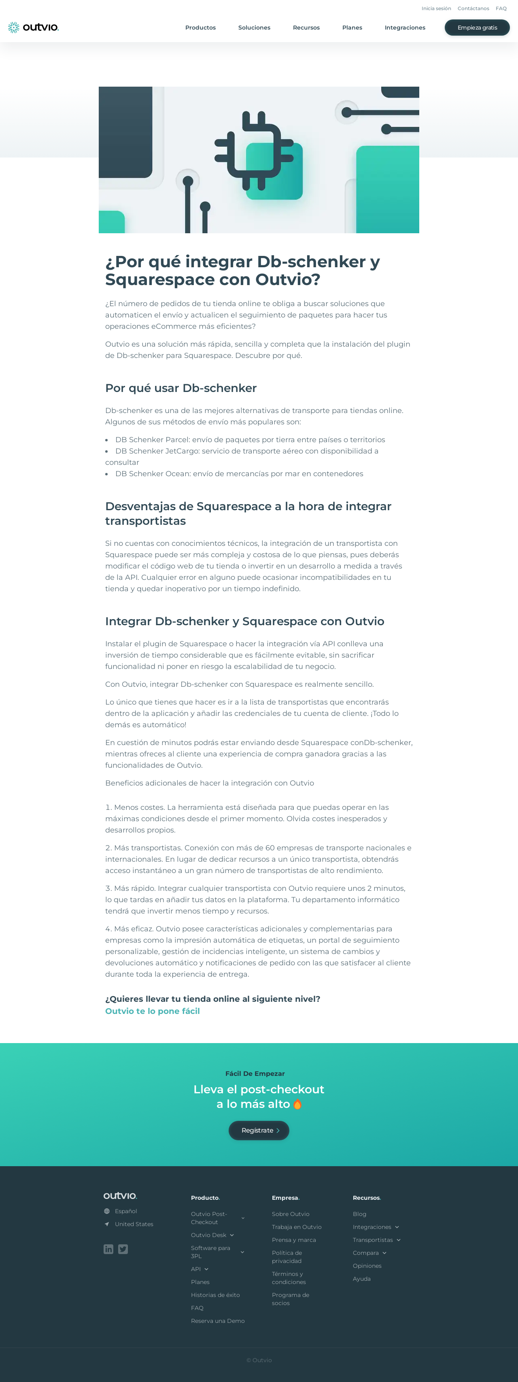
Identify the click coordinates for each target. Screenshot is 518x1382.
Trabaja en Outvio (297, 1227)
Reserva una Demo (218, 1321)
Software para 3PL (218, 1252)
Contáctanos (473, 8)
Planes (352, 27)
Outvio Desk (213, 1235)
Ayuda (362, 1278)
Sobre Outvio (291, 1214)
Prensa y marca (294, 1240)
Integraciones (405, 27)
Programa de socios (290, 1299)
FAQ (501, 8)
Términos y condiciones (289, 1278)
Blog (360, 1214)
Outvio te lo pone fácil (152, 1011)
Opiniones (367, 1265)
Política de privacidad (287, 1257)
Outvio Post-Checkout (218, 1218)
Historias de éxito (215, 1295)
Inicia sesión (436, 8)
